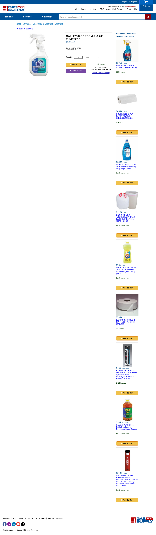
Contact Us (132, 9)
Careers (120, 9)
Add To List (76, 71)
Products (10, 17)
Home (18, 24)
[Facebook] (5, 524)
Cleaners (59, 24)
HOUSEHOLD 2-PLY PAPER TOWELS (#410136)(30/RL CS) (124, 116)
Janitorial (27, 24)
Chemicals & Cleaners (43, 24)
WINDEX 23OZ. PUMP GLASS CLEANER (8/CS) (126, 67)
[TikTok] (23, 524)
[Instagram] (9, 524)
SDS (102, 9)
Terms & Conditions (55, 518)
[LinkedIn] (14, 524)
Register (124, 2)
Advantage (47, 17)
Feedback (6, 518)
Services (28, 17)
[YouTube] (18, 524)
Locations (93, 9)
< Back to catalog (25, 29)
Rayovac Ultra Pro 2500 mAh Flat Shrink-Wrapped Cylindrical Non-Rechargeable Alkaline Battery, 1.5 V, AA (126, 374)
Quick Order (80, 9)
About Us (110, 9)
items (146, 6)
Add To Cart (76, 64)
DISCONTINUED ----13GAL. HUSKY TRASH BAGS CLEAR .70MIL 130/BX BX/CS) (126, 218)
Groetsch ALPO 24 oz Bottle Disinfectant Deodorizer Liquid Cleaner (126, 427)
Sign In (134, 2)
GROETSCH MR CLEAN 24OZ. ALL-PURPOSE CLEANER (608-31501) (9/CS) (126, 270)
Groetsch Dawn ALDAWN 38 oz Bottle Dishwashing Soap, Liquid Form (126, 166)
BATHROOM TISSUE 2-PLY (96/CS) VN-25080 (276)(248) (125, 322)
